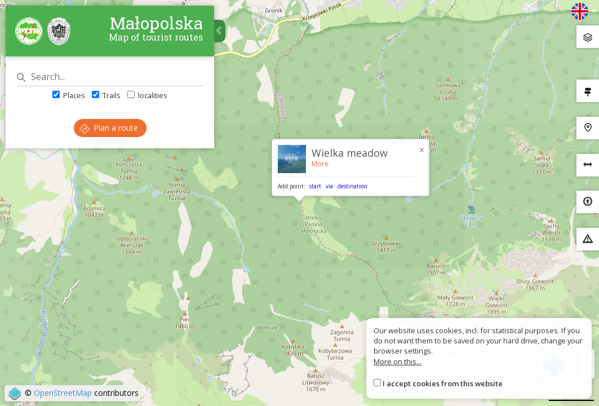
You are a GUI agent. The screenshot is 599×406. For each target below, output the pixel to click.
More (320, 164)
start (315, 186)
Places (68, 95)
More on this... (397, 361)
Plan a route (108, 127)
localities (147, 95)
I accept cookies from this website (443, 383)
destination (352, 186)
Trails (106, 95)
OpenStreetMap (63, 392)
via (329, 186)
